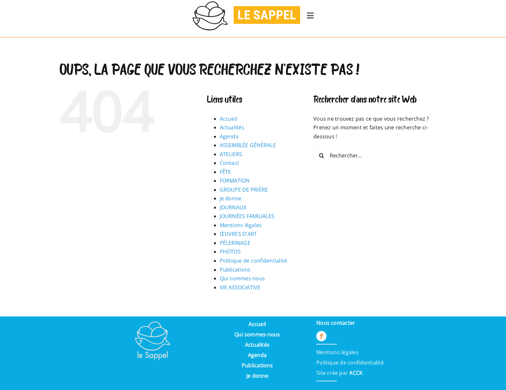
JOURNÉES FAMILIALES (247, 216)
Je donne (231, 198)
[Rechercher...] (374, 155)
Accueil (229, 118)
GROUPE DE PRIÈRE (244, 189)
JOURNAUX (233, 207)
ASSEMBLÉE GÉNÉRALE (248, 145)
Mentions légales (241, 225)
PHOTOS (230, 251)
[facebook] (321, 336)
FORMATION (235, 180)
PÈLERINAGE (235, 242)
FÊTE (225, 171)
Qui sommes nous (242, 278)
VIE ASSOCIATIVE (240, 287)
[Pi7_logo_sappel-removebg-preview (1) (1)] (152, 319)
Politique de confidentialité (253, 260)
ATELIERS (231, 154)
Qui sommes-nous (257, 334)
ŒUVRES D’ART (238, 233)
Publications (235, 269)
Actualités (232, 127)
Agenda (229, 136)
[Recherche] (321, 155)
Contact (229, 162)
